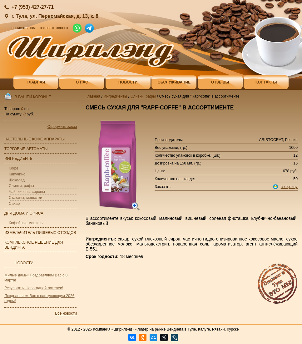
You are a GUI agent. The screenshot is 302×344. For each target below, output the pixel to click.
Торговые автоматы (25, 149)
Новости (127, 82)
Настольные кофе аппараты (34, 139)
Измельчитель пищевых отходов (40, 232)
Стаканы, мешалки (25, 197)
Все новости (66, 313)
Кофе (13, 168)
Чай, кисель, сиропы (27, 192)
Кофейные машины (26, 223)
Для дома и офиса (23, 213)
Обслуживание (174, 82)
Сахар (14, 203)
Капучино (17, 174)
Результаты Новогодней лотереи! (33, 288)
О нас (82, 82)
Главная (36, 82)
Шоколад (17, 180)
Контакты (266, 82)
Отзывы (220, 82)
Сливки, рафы (21, 186)
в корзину (289, 187)
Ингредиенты (18, 158)
